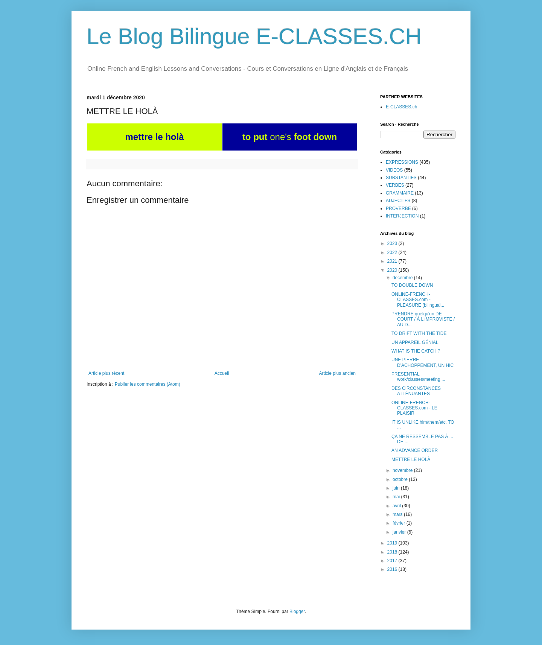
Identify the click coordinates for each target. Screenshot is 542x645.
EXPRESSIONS (402, 162)
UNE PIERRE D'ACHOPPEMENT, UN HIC (422, 362)
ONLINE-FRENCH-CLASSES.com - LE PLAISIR (414, 408)
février (399, 523)
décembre (403, 277)
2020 (393, 270)
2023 (393, 243)
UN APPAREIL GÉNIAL (414, 342)
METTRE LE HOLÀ (410, 459)
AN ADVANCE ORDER (414, 450)
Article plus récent (106, 373)
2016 (393, 569)
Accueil (222, 373)
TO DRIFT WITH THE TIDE (418, 333)
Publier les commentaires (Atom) (147, 384)
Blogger (297, 611)
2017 (393, 560)
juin (397, 488)
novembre (403, 470)
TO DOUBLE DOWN (412, 285)
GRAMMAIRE (400, 193)
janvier (400, 532)
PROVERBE (398, 208)
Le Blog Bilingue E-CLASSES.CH (254, 36)
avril (397, 505)
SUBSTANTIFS (401, 177)
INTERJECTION (402, 216)
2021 (393, 261)
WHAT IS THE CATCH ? (415, 351)
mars (398, 514)
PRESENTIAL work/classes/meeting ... (418, 376)
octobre (401, 479)
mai (397, 496)
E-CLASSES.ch (401, 107)
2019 (393, 543)
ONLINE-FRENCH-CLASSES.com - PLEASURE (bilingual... (417, 300)
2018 (393, 552)
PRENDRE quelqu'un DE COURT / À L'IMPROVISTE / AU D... (423, 319)
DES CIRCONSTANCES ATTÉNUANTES (416, 391)
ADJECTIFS (398, 200)
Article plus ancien (337, 373)
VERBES (395, 185)
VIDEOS (394, 170)
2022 (393, 252)
